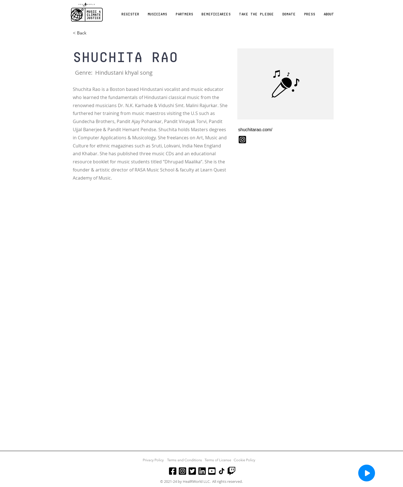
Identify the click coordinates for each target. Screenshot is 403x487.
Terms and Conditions (184, 460)
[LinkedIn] (202, 471)
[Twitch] (231, 471)
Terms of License (218, 460)
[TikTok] (221, 471)
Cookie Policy (244, 460)
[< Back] (84, 33)
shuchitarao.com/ (255, 129)
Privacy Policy (153, 460)
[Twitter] (192, 471)
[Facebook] (172, 471)
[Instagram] (182, 471)
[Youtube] (212, 471)
